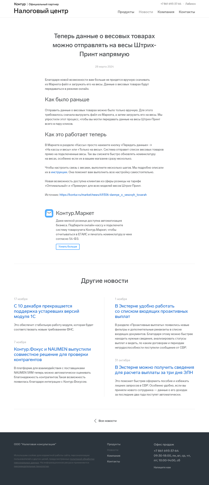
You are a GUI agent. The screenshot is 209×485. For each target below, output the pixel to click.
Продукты (126, 12)
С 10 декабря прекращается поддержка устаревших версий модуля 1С (46, 311)
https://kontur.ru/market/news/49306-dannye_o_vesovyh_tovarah (103, 194)
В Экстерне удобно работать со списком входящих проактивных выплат (151, 311)
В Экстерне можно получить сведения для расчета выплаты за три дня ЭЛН (154, 370)
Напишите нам (162, 467)
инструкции (59, 172)
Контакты (187, 12)
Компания (166, 12)
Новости (146, 12)
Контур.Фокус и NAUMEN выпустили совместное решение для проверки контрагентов (52, 354)
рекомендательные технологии (31, 466)
